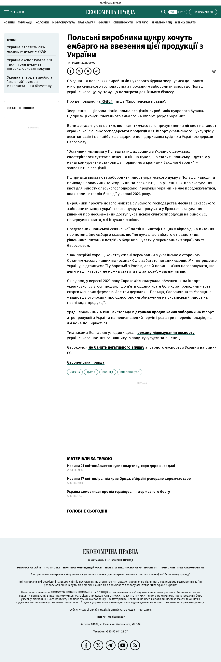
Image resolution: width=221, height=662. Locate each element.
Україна (75, 372)
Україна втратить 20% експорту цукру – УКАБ (26, 49)
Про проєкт (52, 567)
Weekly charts (185, 22)
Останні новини (21, 108)
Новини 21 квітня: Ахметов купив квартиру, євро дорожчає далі (121, 466)
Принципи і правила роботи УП (182, 567)
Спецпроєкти (123, 22)
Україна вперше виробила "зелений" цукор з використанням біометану (29, 81)
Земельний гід (161, 22)
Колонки (42, 22)
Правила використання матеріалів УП (131, 567)
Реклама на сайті (29, 567)
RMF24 (107, 101)
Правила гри (86, 22)
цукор (91, 372)
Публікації (25, 22)
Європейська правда (85, 362)
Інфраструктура (63, 22)
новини (9, 22)
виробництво (129, 372)
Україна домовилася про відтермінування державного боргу (118, 491)
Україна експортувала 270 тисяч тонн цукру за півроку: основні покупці (29, 64)
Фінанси (104, 22)
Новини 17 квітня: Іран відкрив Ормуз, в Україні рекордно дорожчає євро (129, 478)
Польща (107, 372)
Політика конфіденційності (82, 567)
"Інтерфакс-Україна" (126, 581)
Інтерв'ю (142, 22)
